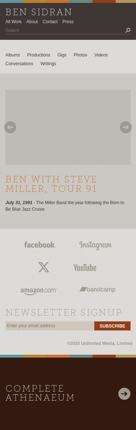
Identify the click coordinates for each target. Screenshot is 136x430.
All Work (13, 21)
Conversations (19, 63)
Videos (100, 55)
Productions (38, 55)
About (32, 21)
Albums (12, 55)
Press (68, 21)
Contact (50, 21)
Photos (80, 55)
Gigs (61, 55)
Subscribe (112, 326)
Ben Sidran (39, 12)
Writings (48, 63)
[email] (49, 325)
